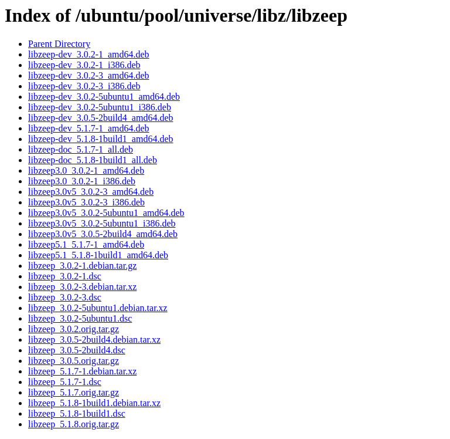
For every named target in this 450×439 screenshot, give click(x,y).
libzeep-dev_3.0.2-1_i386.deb (84, 65)
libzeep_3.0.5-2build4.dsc (76, 350)
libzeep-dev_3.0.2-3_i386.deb (84, 86)
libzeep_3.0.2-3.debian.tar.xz (82, 287)
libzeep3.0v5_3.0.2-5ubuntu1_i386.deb (102, 223)
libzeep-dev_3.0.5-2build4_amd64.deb (100, 118)
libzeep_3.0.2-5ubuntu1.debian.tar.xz (98, 308)
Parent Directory (59, 44)
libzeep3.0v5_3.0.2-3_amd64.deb (91, 192)
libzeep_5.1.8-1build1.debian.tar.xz (94, 403)
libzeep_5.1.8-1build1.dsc (76, 413)
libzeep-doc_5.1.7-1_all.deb (80, 149)
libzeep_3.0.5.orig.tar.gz (73, 361)
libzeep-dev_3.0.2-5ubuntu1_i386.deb (99, 107)
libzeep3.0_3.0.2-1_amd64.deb (86, 170)
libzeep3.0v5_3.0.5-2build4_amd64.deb (103, 234)
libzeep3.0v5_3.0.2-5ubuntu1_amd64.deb (106, 213)
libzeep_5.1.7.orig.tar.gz (73, 392)
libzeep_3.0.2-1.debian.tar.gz (82, 266)
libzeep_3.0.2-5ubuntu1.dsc (80, 318)
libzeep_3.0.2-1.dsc (64, 276)
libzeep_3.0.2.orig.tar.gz (73, 329)
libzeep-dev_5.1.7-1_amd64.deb (88, 128)
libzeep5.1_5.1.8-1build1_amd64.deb (98, 255)
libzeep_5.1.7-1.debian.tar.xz (82, 371)
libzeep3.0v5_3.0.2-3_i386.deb (86, 202)
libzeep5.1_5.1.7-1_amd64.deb (86, 244)
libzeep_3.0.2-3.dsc (64, 297)
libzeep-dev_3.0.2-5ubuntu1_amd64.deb (104, 97)
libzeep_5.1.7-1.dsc (64, 382)
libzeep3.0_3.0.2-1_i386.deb (81, 181)
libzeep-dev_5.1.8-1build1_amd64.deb (100, 139)
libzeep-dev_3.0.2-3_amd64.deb (88, 75)
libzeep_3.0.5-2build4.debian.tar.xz (94, 340)
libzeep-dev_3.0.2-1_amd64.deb (88, 54)
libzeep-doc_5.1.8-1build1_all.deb (92, 160)
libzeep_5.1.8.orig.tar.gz (73, 424)
